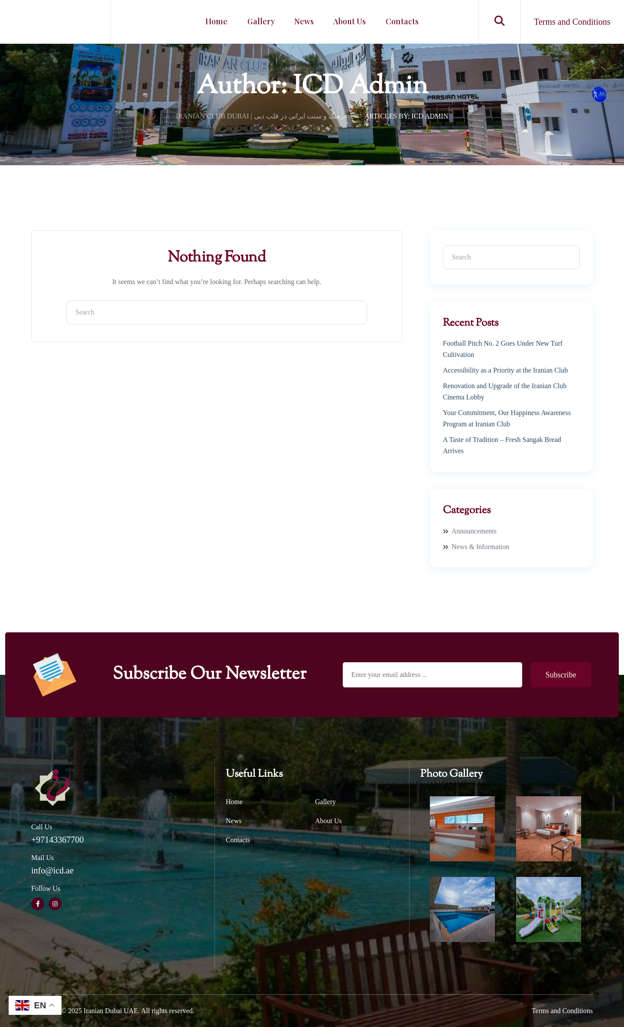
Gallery (263, 21)
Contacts (397, 21)
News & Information (480, 546)
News (304, 21)
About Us (347, 21)
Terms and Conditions (562, 1010)
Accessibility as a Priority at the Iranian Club (505, 370)
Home (221, 21)
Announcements (474, 531)
